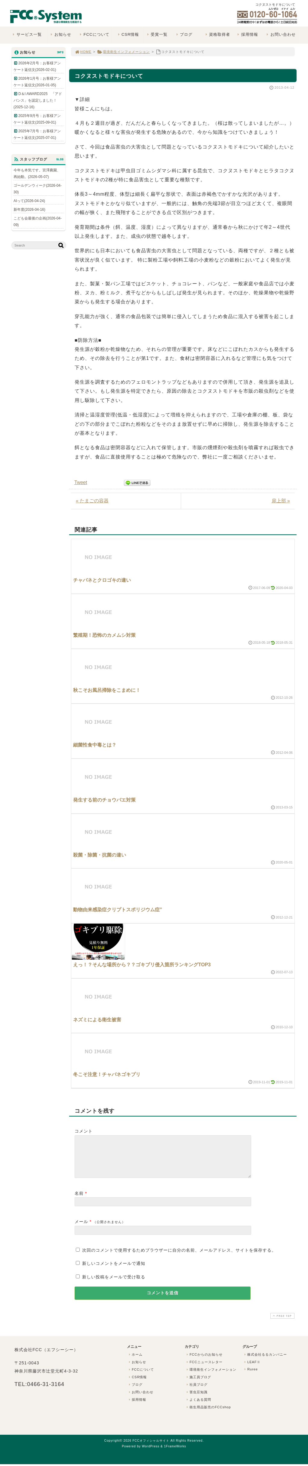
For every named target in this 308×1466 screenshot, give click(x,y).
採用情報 (247, 34)
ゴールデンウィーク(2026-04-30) (38, 188)
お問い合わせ (280, 34)
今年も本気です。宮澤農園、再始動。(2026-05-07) (37, 173)
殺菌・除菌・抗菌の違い (99, 854)
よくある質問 (198, 1407)
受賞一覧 (157, 34)
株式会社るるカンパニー (265, 1361)
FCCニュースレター (204, 1369)
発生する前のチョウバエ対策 (104, 799)
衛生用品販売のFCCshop (208, 1414)
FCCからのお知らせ (204, 1361)
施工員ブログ (198, 1384)
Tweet (80, 482)
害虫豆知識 (196, 1399)
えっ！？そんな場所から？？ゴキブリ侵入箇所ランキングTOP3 (142, 964)
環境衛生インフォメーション (123, 52)
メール (81, 1228)
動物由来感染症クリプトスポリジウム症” (117, 909)
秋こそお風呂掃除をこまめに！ (106, 690)
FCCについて (94, 34)
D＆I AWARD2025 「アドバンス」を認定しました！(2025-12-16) (38, 100)
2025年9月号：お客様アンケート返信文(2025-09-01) (37, 119)
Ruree (250, 1376)
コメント (84, 1131)
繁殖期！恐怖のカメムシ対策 (104, 635)
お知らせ (60, 34)
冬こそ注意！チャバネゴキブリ (106, 1074)
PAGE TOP (282, 1323)
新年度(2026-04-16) (29, 209)
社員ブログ (196, 1392)
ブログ (183, 34)
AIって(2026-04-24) (29, 201)
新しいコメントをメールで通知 (113, 1270)
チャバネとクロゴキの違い (102, 580)
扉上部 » (281, 500)
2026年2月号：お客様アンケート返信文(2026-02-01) (37, 66)
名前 (79, 1200)
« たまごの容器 (92, 500)
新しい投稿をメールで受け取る (113, 1284)
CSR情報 (127, 34)
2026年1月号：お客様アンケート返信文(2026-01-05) (37, 81)
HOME (83, 52)
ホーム (135, 1361)
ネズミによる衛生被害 (97, 1019)
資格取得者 (217, 34)
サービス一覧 (26, 34)
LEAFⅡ (251, 1369)
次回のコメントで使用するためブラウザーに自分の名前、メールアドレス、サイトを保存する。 (179, 1257)
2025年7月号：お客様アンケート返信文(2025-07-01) (37, 134)
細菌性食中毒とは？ (94, 744)
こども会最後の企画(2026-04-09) (38, 221)
